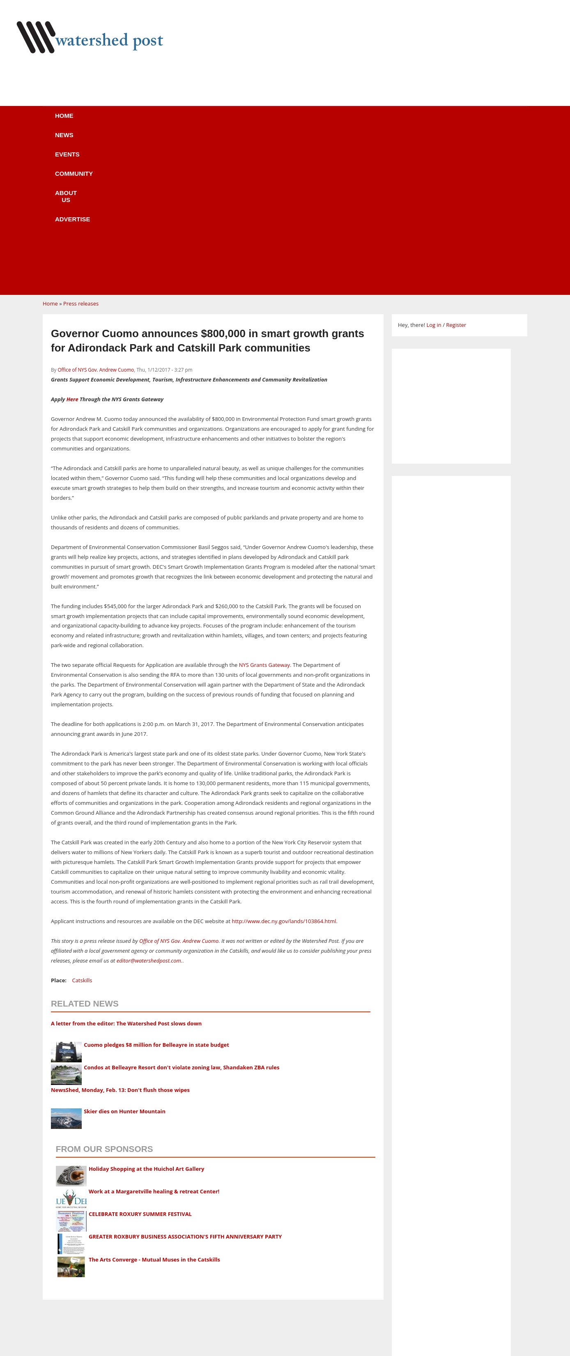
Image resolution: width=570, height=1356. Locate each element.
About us (299, 120)
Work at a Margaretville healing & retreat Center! (154, 1035)
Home (88, 120)
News (133, 120)
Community (237, 120)
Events (180, 120)
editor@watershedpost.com (149, 804)
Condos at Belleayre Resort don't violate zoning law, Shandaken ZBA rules (181, 911)
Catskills (82, 824)
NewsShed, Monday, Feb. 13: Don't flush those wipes (120, 934)
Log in (433, 168)
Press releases (81, 147)
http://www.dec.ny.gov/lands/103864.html (284, 765)
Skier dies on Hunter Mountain (124, 955)
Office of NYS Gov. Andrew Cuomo (95, 213)
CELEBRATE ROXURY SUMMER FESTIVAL (140, 1058)
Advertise (358, 120)
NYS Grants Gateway (264, 509)
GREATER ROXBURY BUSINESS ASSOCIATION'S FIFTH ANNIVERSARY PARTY (185, 1080)
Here (72, 243)
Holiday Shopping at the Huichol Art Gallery (147, 1012)
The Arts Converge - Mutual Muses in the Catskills (154, 1103)
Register (456, 168)
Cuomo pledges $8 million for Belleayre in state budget (156, 888)
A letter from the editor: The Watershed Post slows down (126, 867)
